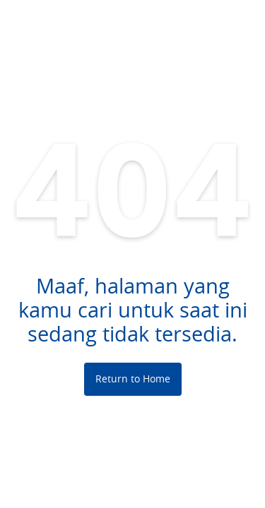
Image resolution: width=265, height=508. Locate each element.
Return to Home (132, 378)
